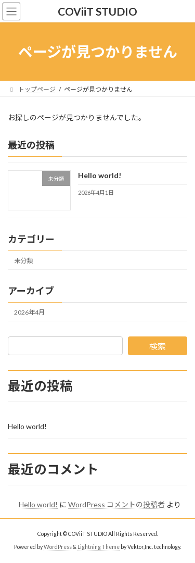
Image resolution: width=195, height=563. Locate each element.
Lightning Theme (98, 547)
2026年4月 (29, 312)
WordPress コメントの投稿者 (116, 504)
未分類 (23, 261)
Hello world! (99, 175)
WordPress (58, 547)
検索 (157, 346)
